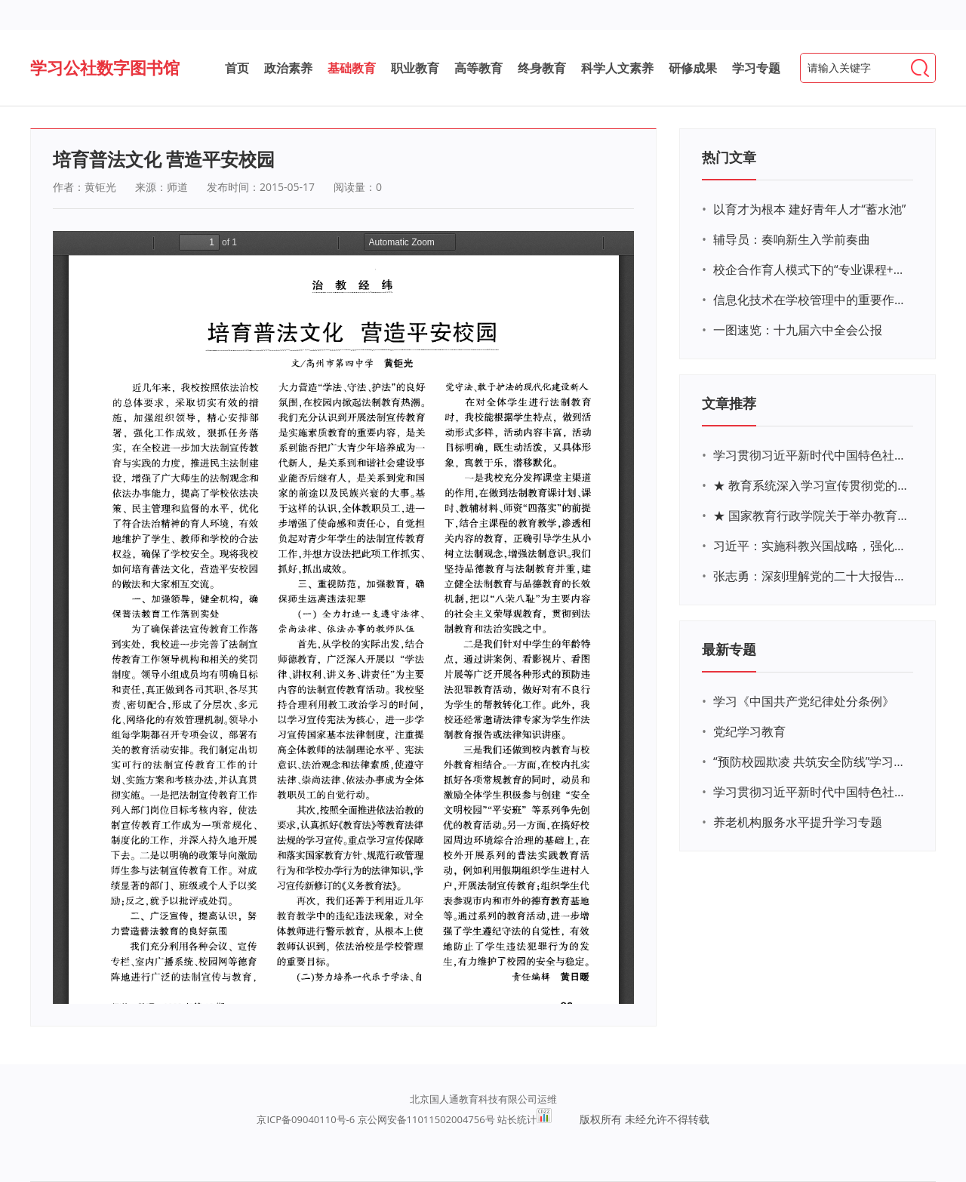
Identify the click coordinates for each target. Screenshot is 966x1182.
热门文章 (729, 157)
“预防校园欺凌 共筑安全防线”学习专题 (811, 761)
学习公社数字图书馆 (105, 67)
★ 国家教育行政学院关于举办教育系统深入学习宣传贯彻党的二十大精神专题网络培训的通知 (811, 515)
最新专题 (729, 649)
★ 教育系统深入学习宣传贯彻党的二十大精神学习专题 (811, 485)
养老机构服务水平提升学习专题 (797, 822)
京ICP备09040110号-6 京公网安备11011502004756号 (375, 1119)
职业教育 (415, 68)
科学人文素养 (617, 68)
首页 (237, 68)
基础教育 (352, 68)
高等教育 (478, 68)
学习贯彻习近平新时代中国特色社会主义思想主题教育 (811, 791)
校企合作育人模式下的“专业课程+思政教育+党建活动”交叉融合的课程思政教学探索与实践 (811, 269)
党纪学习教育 (749, 731)
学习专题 (756, 68)
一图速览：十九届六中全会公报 (797, 330)
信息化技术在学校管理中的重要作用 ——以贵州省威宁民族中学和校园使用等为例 (811, 299)
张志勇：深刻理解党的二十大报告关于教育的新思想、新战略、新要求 (811, 576)
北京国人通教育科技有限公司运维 (483, 1099)
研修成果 (693, 68)
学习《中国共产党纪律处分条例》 (803, 701)
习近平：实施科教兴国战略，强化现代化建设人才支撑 (811, 545)
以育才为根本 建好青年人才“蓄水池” (809, 209)
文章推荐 (729, 403)
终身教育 (542, 68)
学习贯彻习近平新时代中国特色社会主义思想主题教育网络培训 (811, 455)
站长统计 (517, 1119)
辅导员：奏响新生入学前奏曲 (791, 239)
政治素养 (288, 68)
